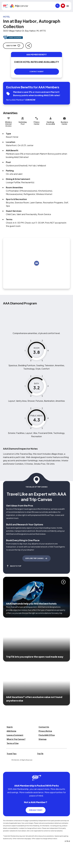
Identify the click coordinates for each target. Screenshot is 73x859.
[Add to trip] (36, 263)
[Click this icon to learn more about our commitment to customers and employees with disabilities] (7, 768)
